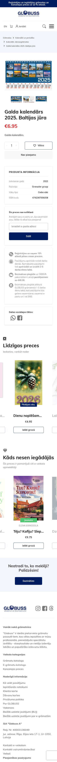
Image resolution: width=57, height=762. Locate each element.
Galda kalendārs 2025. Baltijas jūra (20, 46)
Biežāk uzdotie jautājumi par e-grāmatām (27, 716)
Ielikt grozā (28, 430)
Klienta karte (10, 691)
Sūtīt (28, 236)
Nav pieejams (28, 154)
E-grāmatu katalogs (14, 664)
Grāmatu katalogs (13, 660)
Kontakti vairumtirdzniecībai (19, 749)
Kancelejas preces (13, 668)
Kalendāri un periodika (24, 38)
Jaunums (28, 520)
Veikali (6, 753)
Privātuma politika (13, 699)
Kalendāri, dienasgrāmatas (17, 42)
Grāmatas (7, 38)
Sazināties (28, 581)
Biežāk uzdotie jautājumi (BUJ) (20, 711)
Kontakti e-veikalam (14, 745)
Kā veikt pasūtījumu (14, 682)
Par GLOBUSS (11, 703)
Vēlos (38, 145)
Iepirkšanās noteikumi (15, 686)
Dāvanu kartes (11, 695)
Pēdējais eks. (28, 404)
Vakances (8, 707)
